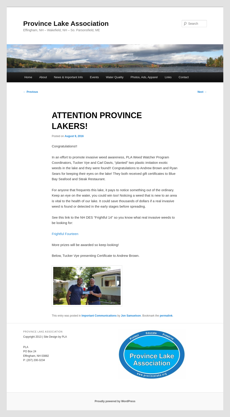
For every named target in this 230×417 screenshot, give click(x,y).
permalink (166, 315)
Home (28, 77)
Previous (30, 91)
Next (202, 91)
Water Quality (114, 77)
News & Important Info (68, 77)
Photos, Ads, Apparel (144, 77)
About (43, 77)
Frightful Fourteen (65, 234)
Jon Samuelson (131, 315)
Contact (184, 77)
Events (94, 77)
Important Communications (99, 315)
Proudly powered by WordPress (115, 401)
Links (168, 77)
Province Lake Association (66, 23)
